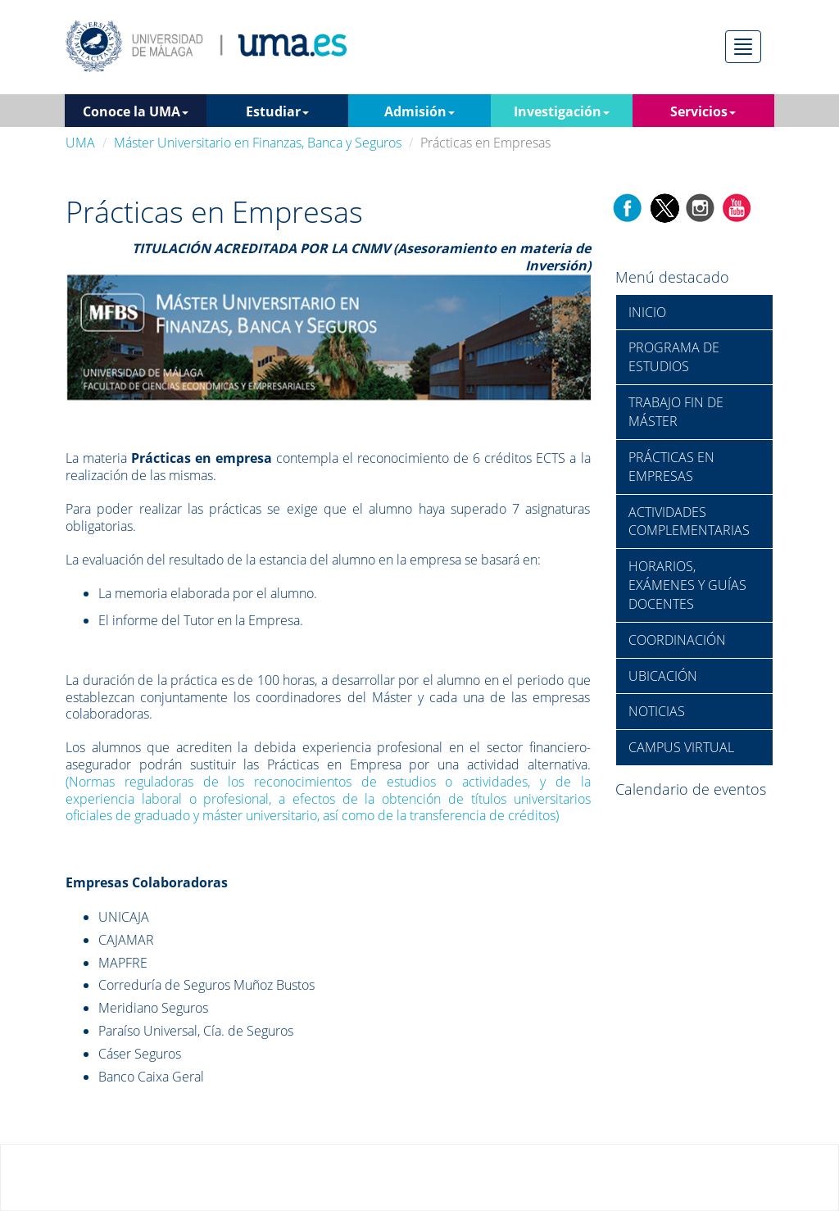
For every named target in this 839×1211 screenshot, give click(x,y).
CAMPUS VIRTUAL (681, 747)
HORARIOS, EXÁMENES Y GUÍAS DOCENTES (687, 585)
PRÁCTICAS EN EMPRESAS (671, 466)
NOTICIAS (656, 711)
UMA (80, 143)
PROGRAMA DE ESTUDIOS (673, 356)
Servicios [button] (703, 111)
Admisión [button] (419, 111)
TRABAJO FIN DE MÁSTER (675, 411)
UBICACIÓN (662, 676)
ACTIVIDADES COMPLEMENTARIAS (689, 521)
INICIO (647, 312)
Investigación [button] (562, 111)
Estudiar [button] (277, 111)
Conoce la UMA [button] (135, 111)
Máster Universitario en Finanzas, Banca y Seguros (257, 143)
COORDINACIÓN (677, 640)
